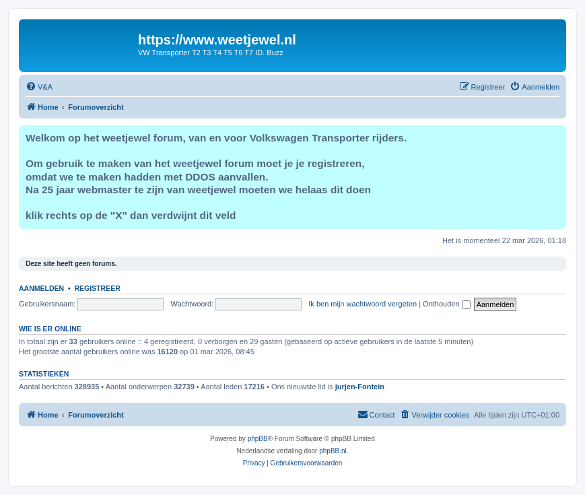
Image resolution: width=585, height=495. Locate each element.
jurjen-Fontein (359, 387)
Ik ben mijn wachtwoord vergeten (362, 304)
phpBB (258, 438)
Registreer (97, 288)
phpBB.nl (333, 451)
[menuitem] (39, 87)
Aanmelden (41, 288)
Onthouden (447, 304)
